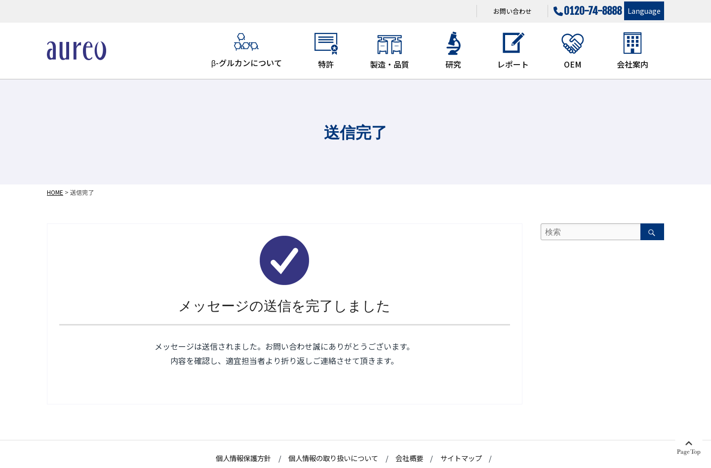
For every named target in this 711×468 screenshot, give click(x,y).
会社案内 (632, 50)
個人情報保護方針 (243, 458)
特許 (326, 50)
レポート (513, 50)
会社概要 (409, 458)
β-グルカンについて (246, 50)
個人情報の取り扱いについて (333, 458)
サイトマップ (461, 458)
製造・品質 (389, 50)
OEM (572, 50)
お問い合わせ (512, 11)
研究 (453, 50)
